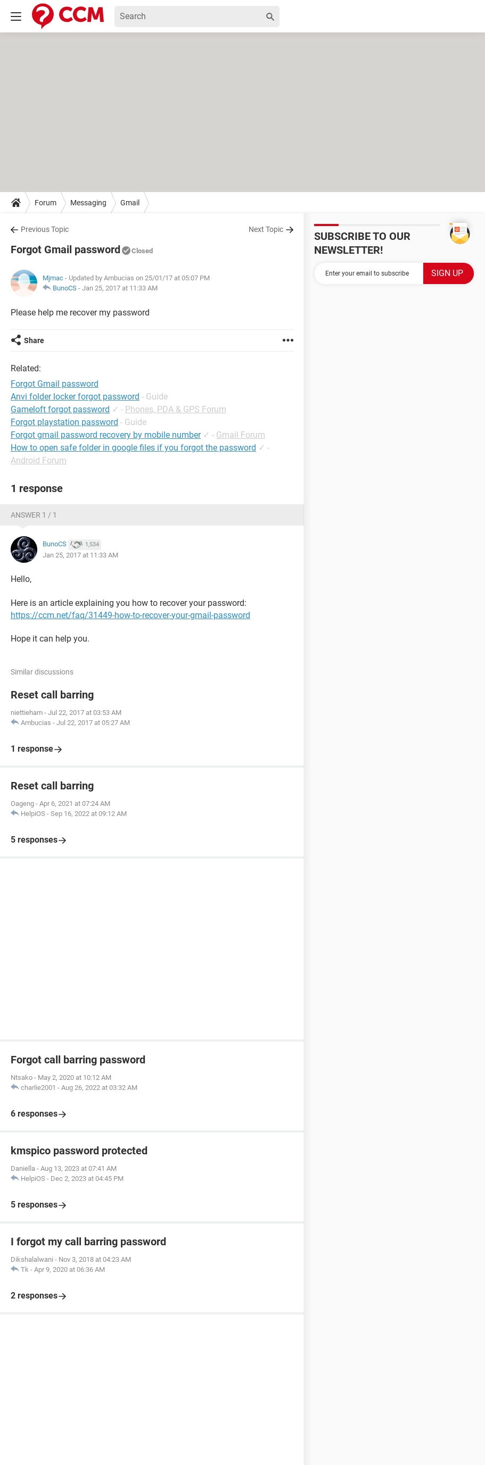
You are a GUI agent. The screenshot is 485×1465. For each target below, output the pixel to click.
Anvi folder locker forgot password (75, 397)
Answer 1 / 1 (34, 515)
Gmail (129, 202)
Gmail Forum (240, 435)
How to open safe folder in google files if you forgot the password (133, 448)
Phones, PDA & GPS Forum (175, 409)
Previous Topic (45, 229)
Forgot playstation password (64, 422)
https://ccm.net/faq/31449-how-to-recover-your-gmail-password (130, 615)
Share (34, 340)
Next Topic (266, 229)
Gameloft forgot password (60, 409)
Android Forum (39, 460)
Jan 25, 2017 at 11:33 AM (120, 288)
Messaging (88, 202)
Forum (45, 202)
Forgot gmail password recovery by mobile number (106, 435)
